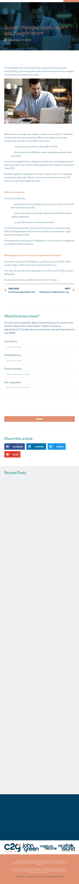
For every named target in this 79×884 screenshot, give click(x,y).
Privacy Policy (21, 876)
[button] (14, 446)
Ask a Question (12, 382)
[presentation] (26, 407)
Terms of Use (31, 876)
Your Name (10, 341)
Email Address (12, 355)
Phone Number (13, 368)
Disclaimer (41, 876)
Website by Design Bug (54, 876)
